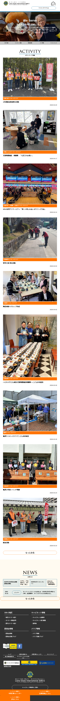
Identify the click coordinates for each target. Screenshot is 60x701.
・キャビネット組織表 (37, 617)
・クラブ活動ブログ (37, 636)
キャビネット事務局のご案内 (30, 687)
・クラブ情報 (35, 633)
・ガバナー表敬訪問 (10, 620)
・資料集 (34, 623)
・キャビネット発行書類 (38, 620)
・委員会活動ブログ (10, 636)
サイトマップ (50, 654)
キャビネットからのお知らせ (23, 657)
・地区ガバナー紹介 (10, 617)
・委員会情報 (8, 633)
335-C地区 (8, 613)
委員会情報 (8, 629)
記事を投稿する (23, 654)
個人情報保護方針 (9, 656)
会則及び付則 (7, 666)
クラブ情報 (35, 629)
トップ (9, 654)
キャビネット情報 (38, 613)
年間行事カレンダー (37, 654)
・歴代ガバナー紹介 (10, 623)
